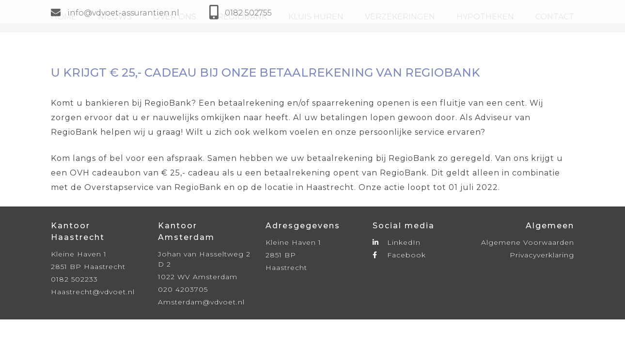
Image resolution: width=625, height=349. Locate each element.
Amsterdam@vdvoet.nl (201, 302)
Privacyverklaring (542, 255)
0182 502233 (74, 279)
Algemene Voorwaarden (527, 242)
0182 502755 (248, 12)
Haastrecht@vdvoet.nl (93, 291)
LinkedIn (397, 242)
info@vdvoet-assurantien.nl (115, 12)
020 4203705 (183, 289)
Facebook (399, 255)
